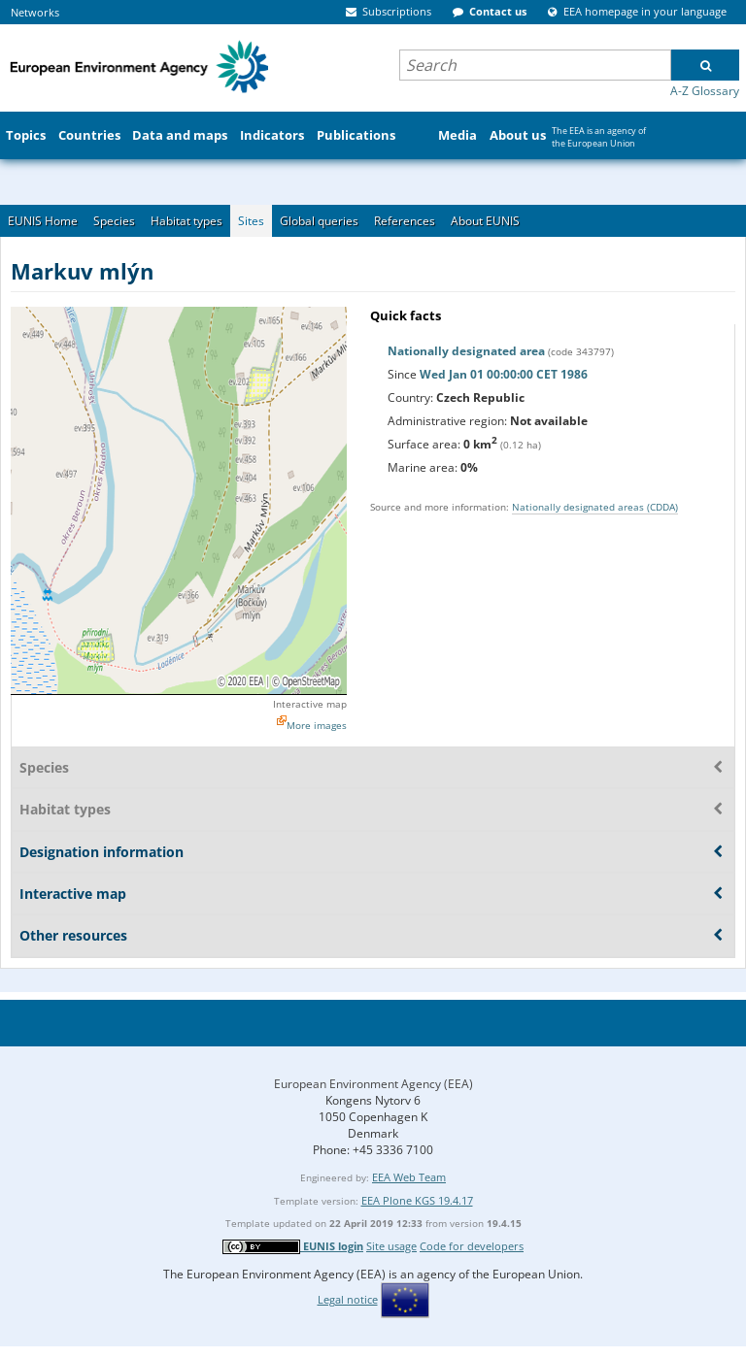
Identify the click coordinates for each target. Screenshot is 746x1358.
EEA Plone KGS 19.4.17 (417, 1200)
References (404, 221)
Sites (251, 221)
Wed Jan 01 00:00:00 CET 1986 (504, 374)
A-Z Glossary (704, 91)
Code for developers (472, 1246)
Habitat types (186, 221)
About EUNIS (485, 221)
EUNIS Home (43, 221)
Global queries (319, 221)
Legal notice (348, 1299)
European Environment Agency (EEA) (373, 1084)
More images (317, 725)
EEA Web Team (409, 1177)
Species (114, 221)
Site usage (391, 1246)
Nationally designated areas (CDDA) (595, 506)
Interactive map (310, 704)
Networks (35, 12)
